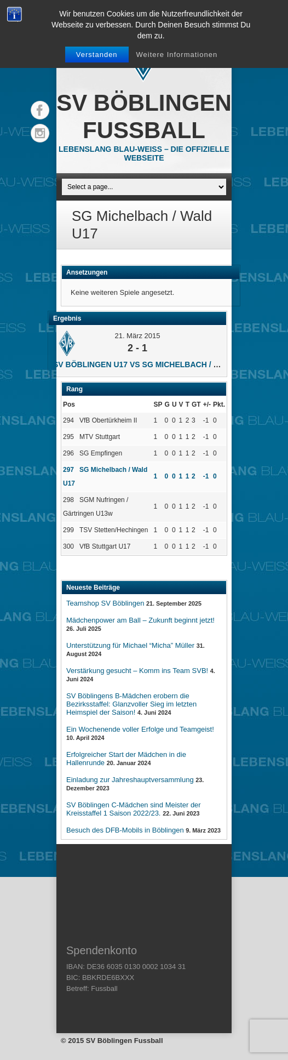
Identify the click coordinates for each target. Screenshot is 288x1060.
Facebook (40, 110)
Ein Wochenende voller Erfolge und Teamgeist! (140, 729)
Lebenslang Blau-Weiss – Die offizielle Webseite (144, 153)
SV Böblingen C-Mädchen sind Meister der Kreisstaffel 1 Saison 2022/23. (133, 809)
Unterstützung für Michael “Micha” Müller (130, 645)
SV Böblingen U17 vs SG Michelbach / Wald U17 (152, 364)
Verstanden (97, 54)
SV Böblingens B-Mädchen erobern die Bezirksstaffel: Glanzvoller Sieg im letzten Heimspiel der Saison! (131, 704)
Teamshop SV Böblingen (105, 603)
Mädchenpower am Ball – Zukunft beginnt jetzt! (140, 620)
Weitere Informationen (176, 54)
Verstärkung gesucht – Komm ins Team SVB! (137, 670)
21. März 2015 (137, 336)
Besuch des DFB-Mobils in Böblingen (125, 830)
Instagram (40, 133)
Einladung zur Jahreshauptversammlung (130, 780)
